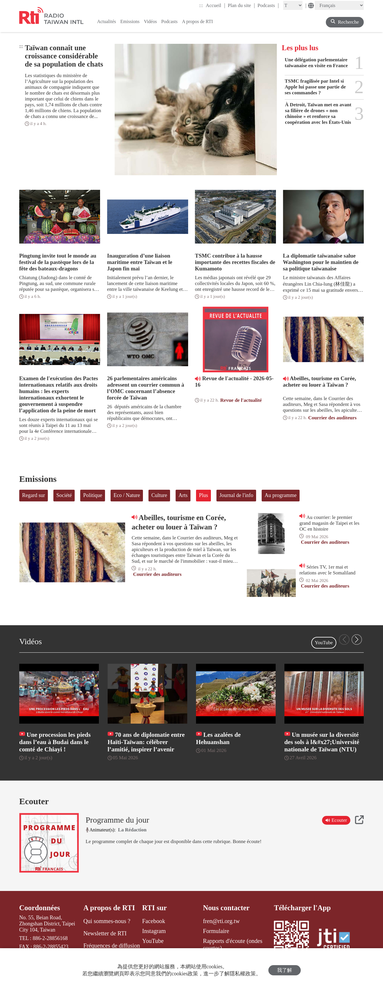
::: (201, 5)
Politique (92, 495)
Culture (159, 495)
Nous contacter (226, 908)
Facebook (153, 921)
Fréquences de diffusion (111, 945)
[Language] (339, 5)
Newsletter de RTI (105, 933)
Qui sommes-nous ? (106, 921)
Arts (183, 495)
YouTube (324, 642)
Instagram (154, 931)
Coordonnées (39, 908)
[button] (356, 639)
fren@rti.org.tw (221, 921)
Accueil (215, 5)
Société (64, 495)
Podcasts (268, 5)
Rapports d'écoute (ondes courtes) (233, 944)
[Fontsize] (292, 5)
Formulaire (216, 931)
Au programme (280, 495)
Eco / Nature (126, 495)
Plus (203, 495)
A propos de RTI (109, 908)
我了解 (284, 970)
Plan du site (241, 5)
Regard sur (33, 495)
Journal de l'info (236, 495)
